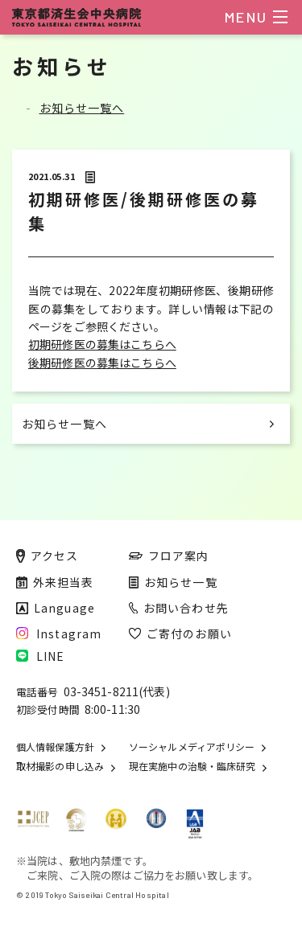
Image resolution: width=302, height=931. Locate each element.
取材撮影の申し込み (60, 766)
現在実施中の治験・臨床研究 (192, 766)
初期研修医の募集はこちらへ (102, 344)
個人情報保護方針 (55, 747)
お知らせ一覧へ (82, 108)
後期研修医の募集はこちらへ (102, 363)
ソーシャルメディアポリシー (191, 747)
